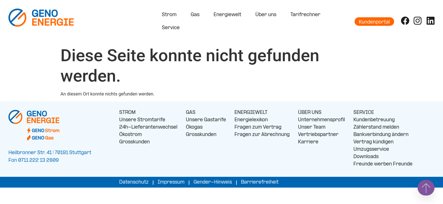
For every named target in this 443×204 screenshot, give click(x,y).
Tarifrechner (305, 15)
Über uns (267, 15)
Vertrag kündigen (373, 142)
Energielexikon (251, 120)
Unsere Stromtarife (142, 120)
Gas (196, 15)
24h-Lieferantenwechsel (148, 127)
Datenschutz (134, 182)
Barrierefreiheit (260, 182)
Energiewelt (229, 15)
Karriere (308, 142)
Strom (170, 15)
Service (172, 28)
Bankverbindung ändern (381, 134)
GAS (191, 112)
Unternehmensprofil (321, 120)
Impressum (171, 182)
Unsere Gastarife (206, 120)
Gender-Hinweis (213, 182)
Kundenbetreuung (374, 120)
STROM (127, 112)
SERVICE (363, 112)
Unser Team (311, 127)
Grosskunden (134, 142)
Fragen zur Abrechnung (262, 134)
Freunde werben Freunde (382, 164)
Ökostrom (130, 134)
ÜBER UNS (310, 112)
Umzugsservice (371, 149)
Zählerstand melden (376, 127)
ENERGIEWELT (251, 112)
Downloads (366, 157)
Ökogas (194, 127)
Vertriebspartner (318, 134)
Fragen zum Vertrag (257, 127)
